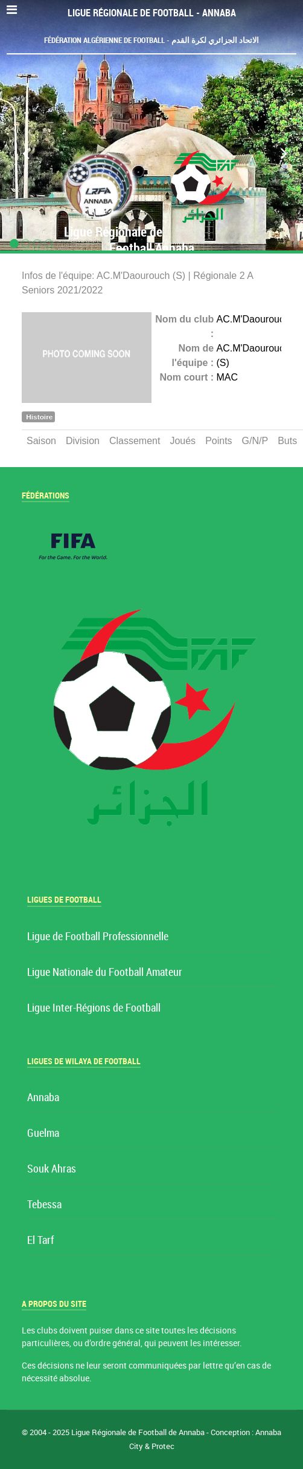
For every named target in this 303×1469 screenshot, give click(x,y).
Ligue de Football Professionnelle (97, 937)
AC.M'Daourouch (253, 319)
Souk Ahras (51, 1169)
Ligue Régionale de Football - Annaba (152, 13)
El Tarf (40, 1240)
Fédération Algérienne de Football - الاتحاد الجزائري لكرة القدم (151, 40)
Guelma (43, 1133)
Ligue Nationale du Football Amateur (104, 972)
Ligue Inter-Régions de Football (94, 1008)
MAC (227, 377)
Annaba (43, 1097)
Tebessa (44, 1205)
